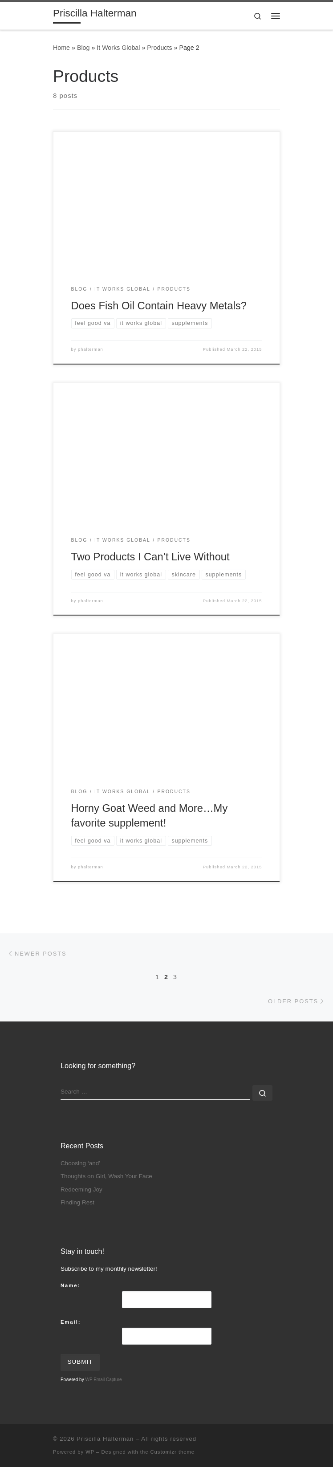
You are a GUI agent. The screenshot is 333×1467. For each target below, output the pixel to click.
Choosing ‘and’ (80, 1163)
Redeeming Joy (81, 1189)
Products (159, 47)
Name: (70, 1285)
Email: (71, 1322)
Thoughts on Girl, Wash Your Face (106, 1176)
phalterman (90, 349)
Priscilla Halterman (105, 1438)
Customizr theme (172, 1452)
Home (61, 47)
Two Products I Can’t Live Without (150, 557)
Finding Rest (77, 1202)
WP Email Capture (103, 1379)
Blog (83, 47)
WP (89, 1452)
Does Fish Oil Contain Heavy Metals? (159, 306)
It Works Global (118, 47)
